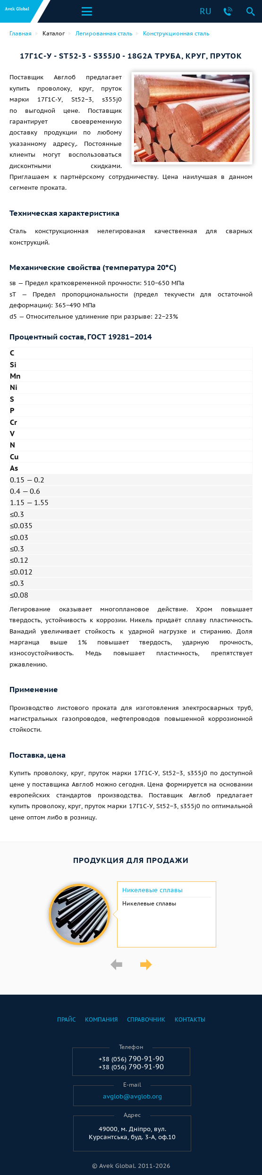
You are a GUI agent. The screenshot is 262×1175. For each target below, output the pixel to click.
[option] (131, 914)
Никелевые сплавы (152, 890)
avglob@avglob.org (132, 1096)
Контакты (190, 1019)
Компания (101, 1019)
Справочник (146, 1019)
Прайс (66, 1019)
